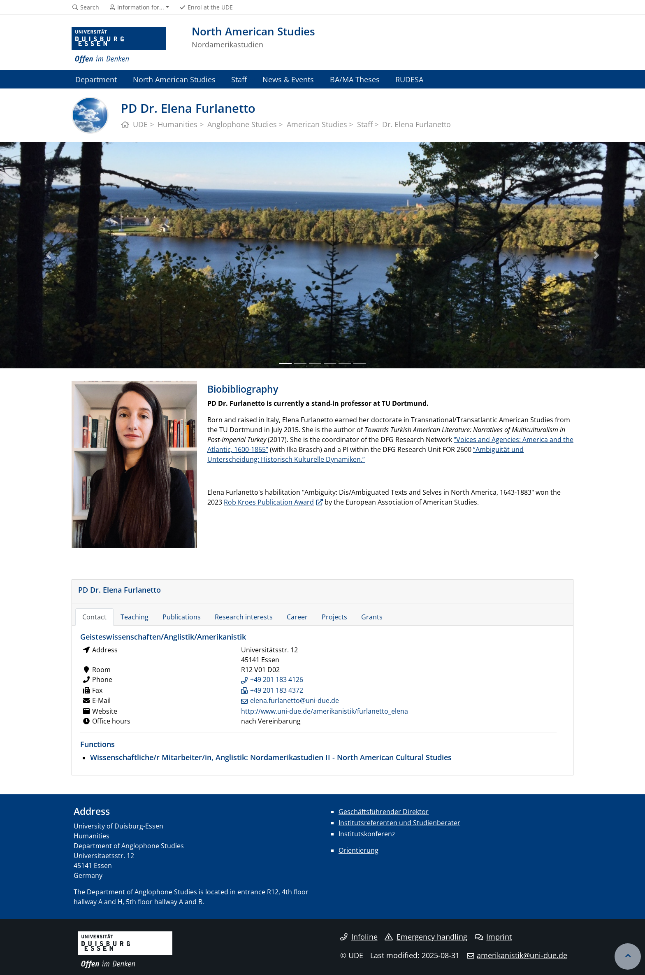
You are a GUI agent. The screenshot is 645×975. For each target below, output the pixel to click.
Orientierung (358, 850)
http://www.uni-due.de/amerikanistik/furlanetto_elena (324, 711)
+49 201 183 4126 (276, 679)
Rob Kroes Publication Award (269, 502)
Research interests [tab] (244, 616)
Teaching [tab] (134, 616)
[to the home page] (119, 45)
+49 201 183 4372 (276, 690)
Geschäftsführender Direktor (384, 811)
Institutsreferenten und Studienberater (399, 822)
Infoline (359, 937)
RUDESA (409, 79)
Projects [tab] (334, 616)
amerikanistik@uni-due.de (522, 955)
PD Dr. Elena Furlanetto (119, 589)
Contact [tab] (94, 616)
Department (96, 79)
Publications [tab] (181, 616)
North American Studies (174, 79)
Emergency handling (426, 937)
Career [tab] (297, 616)
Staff (239, 79)
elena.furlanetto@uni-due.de (294, 700)
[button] (48, 255)
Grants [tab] (372, 616)
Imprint (493, 937)
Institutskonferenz (367, 833)
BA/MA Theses (355, 79)
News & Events (288, 79)
